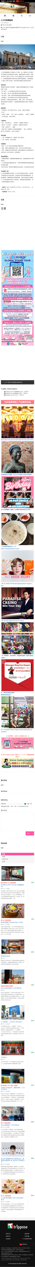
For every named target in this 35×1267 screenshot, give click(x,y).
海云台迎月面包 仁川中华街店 (11, 988)
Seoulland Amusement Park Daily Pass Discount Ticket (17, 439)
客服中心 (3, 1)
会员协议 (8, 1238)
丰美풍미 (4, 1057)
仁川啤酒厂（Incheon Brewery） (12, 1022)
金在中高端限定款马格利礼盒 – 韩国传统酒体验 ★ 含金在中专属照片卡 (13, 1160)
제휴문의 (8, 1236)
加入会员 (9, 1)
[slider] (25, 804)
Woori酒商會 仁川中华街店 (10, 1125)
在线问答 (27, 1233)
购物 (3, 856)
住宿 (3, 861)
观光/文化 (5, 859)
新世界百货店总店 (5, 694)
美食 (3, 854)
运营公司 (8, 1233)
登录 (14, 1)
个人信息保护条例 (27, 1238)
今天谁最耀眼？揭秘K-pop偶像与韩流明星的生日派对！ (17, 509)
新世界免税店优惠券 (9, 692)
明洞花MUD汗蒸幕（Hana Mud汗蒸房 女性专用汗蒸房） (17, 474)
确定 (28, 833)
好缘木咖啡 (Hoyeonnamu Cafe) (12, 922)
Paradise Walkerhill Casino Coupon (14, 620)
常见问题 (27, 1236)
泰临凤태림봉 (5, 956)
